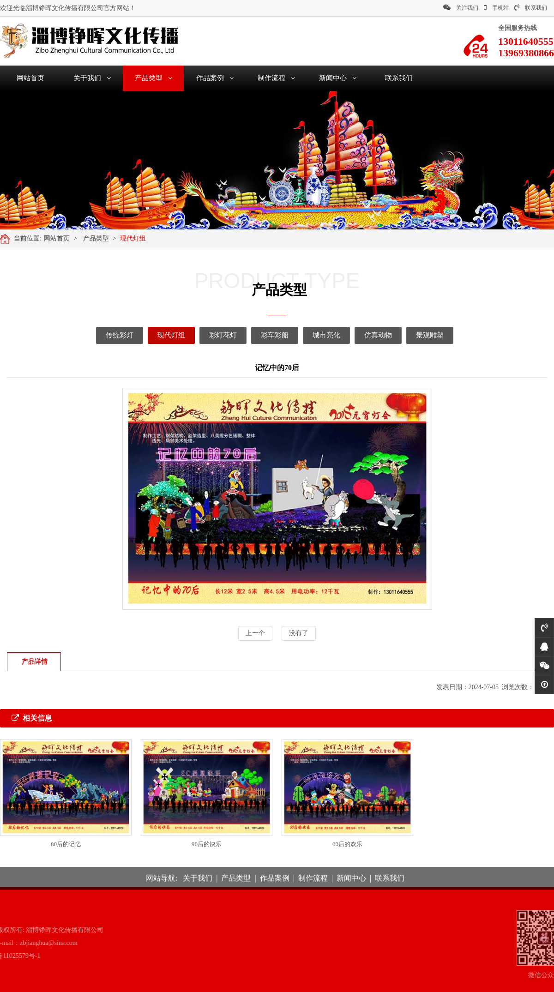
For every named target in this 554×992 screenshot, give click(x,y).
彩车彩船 (261, 335)
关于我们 (92, 78)
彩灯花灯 (209, 335)
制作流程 (276, 78)
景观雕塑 (416, 335)
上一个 (255, 633)
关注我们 (460, 7)
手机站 (496, 7)
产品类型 (153, 78)
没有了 (298, 633)
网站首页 (30, 78)
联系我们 (530, 7)
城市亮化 (313, 335)
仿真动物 (365, 335)
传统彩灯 (106, 335)
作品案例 (215, 78)
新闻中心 (337, 78)
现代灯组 (137, 238)
